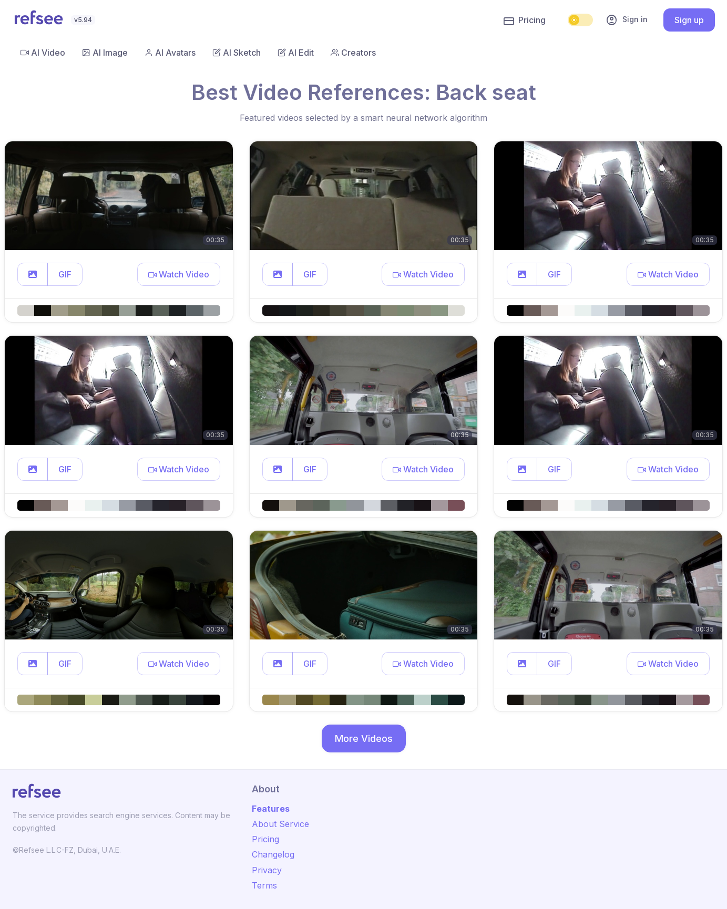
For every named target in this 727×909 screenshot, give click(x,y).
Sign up (689, 20)
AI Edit (296, 52)
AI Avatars (170, 52)
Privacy (267, 870)
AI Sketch (236, 52)
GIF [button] (64, 274)
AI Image (105, 52)
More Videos (364, 738)
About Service (280, 824)
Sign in (627, 20)
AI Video (43, 52)
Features (271, 808)
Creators (353, 52)
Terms (264, 885)
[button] (32, 274)
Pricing (525, 20)
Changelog (273, 854)
